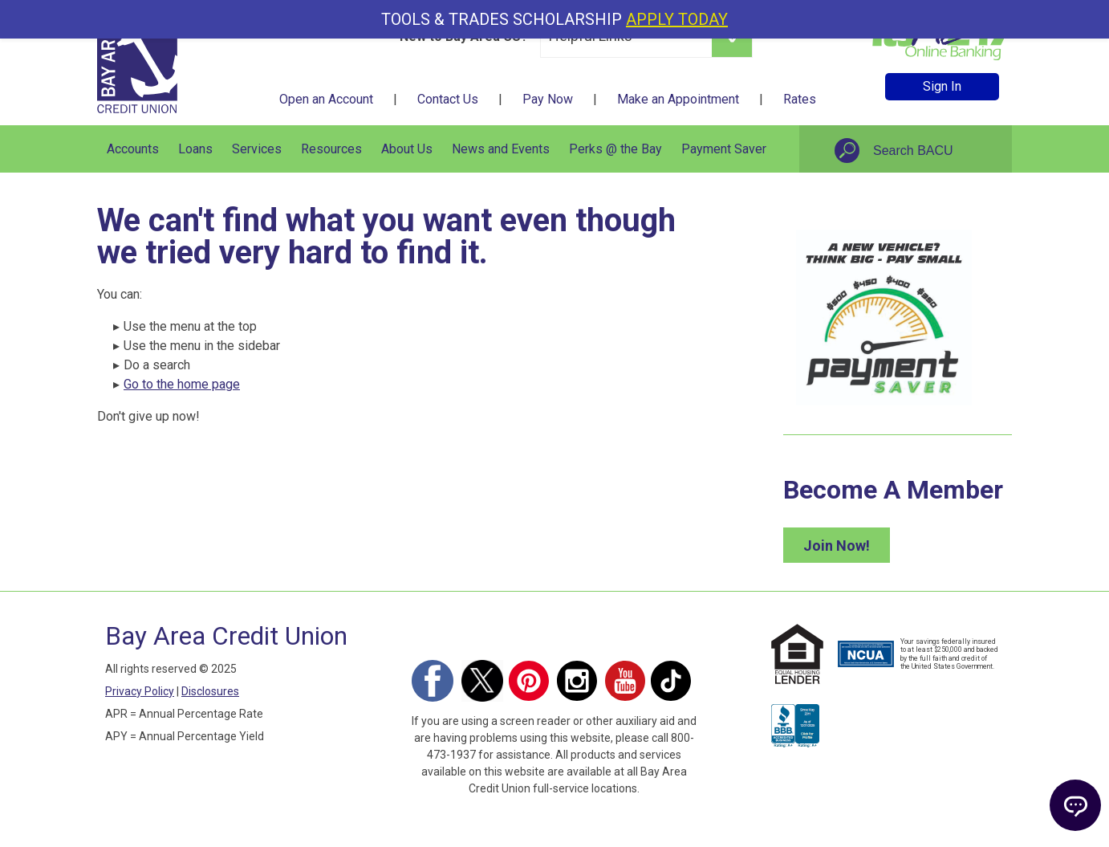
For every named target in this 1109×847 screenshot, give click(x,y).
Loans (195, 149)
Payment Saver (723, 149)
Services (257, 149)
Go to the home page (182, 384)
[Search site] (931, 150)
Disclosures (210, 691)
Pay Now (547, 99)
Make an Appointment (678, 99)
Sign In (942, 86)
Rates (799, 99)
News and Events (501, 149)
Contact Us (447, 99)
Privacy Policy (139, 691)
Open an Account (326, 99)
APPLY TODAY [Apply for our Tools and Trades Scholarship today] (677, 19)
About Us (407, 149)
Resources (331, 149)
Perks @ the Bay (615, 149)
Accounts (133, 149)
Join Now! (836, 545)
